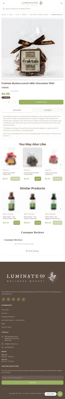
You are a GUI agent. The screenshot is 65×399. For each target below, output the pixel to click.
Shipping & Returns (8, 317)
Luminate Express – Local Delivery (13, 320)
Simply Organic (8, 214)
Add (38, 179)
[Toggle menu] (4, 3)
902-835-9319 (9, 347)
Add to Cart (41, 102)
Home (4, 14)
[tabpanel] (32, 126)
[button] (6, 91)
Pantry (24, 14)
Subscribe (32, 382)
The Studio (5, 310)
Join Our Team (6, 327)
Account (4, 313)
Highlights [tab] (48, 110)
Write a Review (32, 251)
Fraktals (5, 87)
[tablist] (32, 110)
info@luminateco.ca (11, 344)
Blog (3, 324)
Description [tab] (17, 110)
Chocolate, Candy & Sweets (39, 14)
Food (17, 14)
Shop (10, 14)
